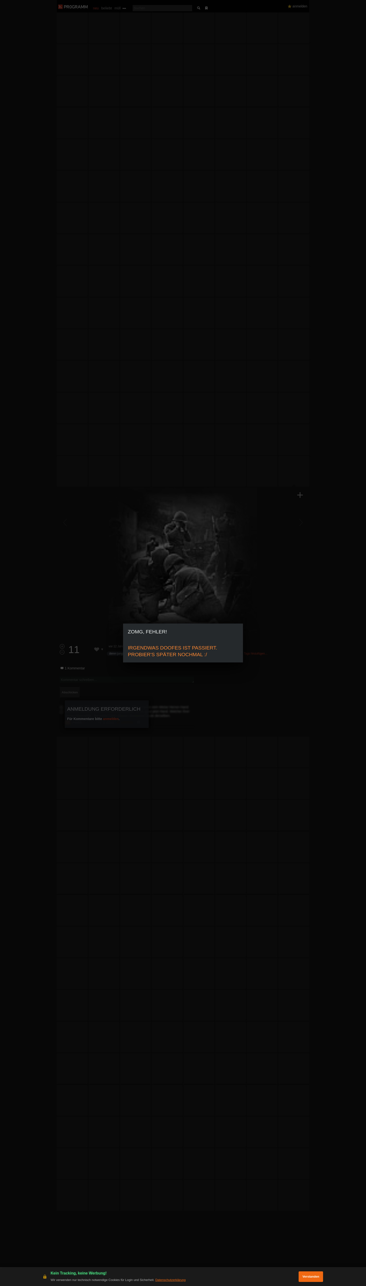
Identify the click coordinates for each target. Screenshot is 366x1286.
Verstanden (310, 1276)
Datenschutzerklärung (170, 1280)
